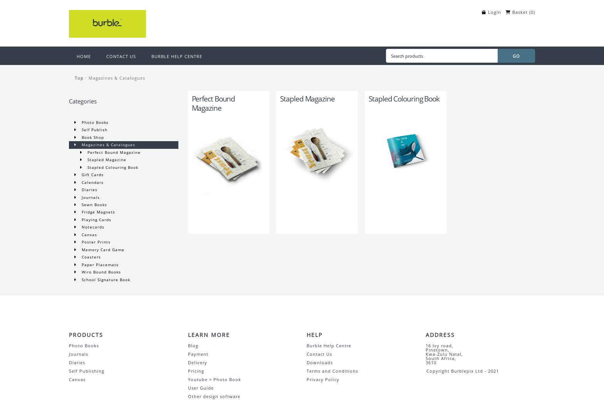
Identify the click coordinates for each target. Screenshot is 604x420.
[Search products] (442, 56)
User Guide (201, 388)
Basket (520, 12)
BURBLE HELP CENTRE (176, 56)
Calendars (92, 182)
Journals (90, 197)
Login (494, 12)
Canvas (88, 234)
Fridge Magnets (97, 212)
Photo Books (94, 122)
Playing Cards (95, 219)
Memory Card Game (102, 249)
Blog (193, 345)
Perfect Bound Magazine (113, 152)
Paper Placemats (99, 264)
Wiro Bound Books (100, 272)
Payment (198, 354)
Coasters (90, 257)
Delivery (197, 362)
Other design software (214, 396)
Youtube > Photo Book (214, 379)
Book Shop (92, 137)
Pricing (196, 371)
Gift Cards (92, 174)
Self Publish (93, 129)
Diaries (88, 189)
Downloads (320, 362)
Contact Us (319, 354)
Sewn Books (93, 204)
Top (79, 78)
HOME (84, 56)
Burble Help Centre (329, 345)
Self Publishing (86, 371)
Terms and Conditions (332, 371)
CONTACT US (121, 56)
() (532, 12)
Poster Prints (95, 242)
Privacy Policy (323, 379)
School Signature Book (105, 279)
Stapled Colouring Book (112, 167)
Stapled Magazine (106, 159)
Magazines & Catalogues (117, 78)
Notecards (92, 227)
